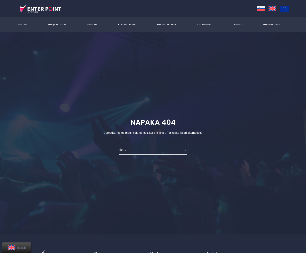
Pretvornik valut (166, 24)
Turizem (92, 24)
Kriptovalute (204, 24)
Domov (22, 24)
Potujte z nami (126, 24)
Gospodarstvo (57, 24)
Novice (238, 24)
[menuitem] (261, 8)
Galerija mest (271, 24)
